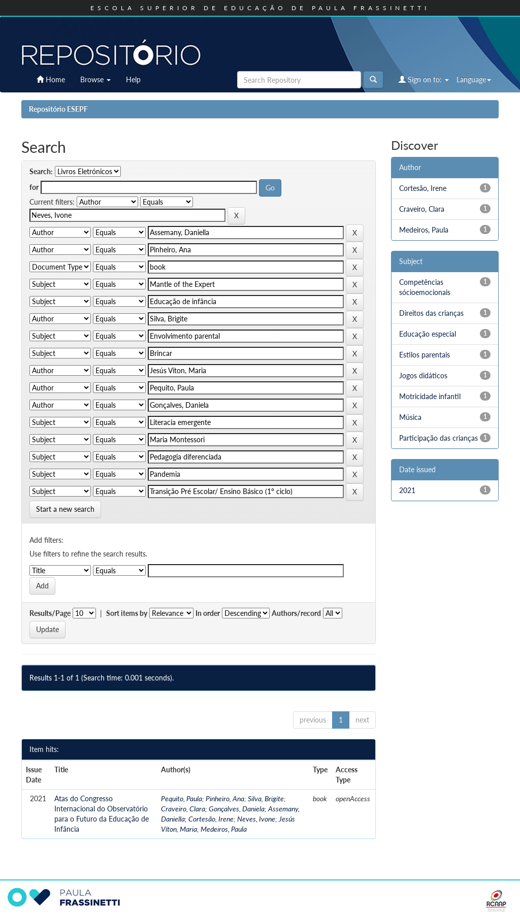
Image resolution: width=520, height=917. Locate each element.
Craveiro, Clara (183, 808)
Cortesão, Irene (211, 818)
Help (133, 79)
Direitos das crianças (431, 313)
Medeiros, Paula (224, 829)
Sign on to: (424, 79)
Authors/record (296, 613)
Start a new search (65, 509)
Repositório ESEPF (58, 109)
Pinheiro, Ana (225, 798)
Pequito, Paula (181, 798)
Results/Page (50, 613)
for (34, 187)
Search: (41, 171)
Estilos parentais (424, 354)
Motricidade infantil (430, 396)
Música (410, 417)
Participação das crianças (438, 438)
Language (474, 79)
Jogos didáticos (423, 375)
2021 (407, 490)
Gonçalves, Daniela (237, 808)
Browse (95, 79)
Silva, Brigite (266, 798)
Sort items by (126, 613)
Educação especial (427, 334)
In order (208, 613)
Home (51, 79)
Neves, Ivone (256, 818)
